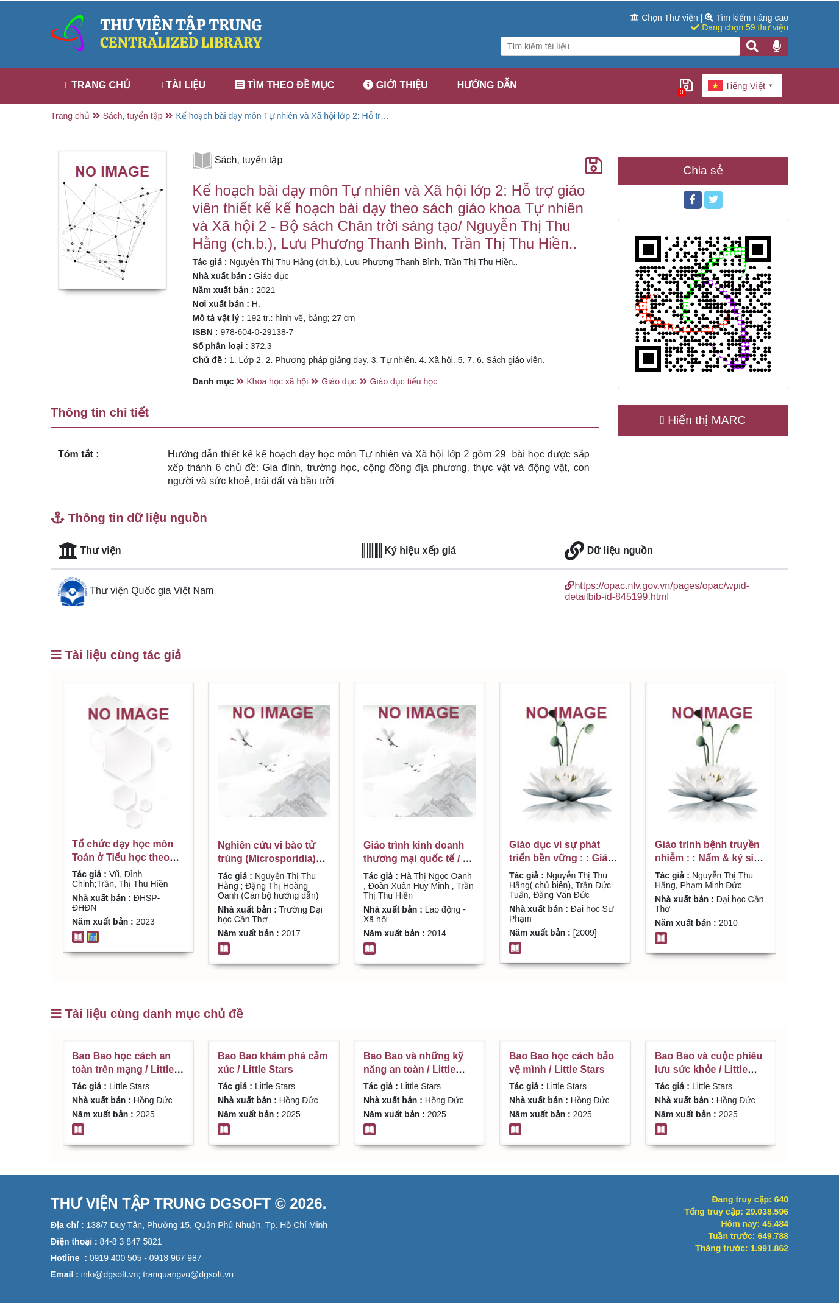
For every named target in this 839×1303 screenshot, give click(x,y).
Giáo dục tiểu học (404, 381)
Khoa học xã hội (278, 381)
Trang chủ (97, 85)
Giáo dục (338, 381)
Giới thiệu (395, 85)
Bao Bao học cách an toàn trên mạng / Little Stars (123, 1070)
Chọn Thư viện (665, 18)
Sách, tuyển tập (133, 116)
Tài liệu (182, 85)
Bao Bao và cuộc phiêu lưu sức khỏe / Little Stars (708, 1070)
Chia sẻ (703, 170)
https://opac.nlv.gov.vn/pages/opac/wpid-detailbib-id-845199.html (657, 591)
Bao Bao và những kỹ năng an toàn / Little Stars (413, 1070)
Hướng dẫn (487, 85)
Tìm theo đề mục (284, 85)
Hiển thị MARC (703, 420)
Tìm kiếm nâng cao (746, 18)
